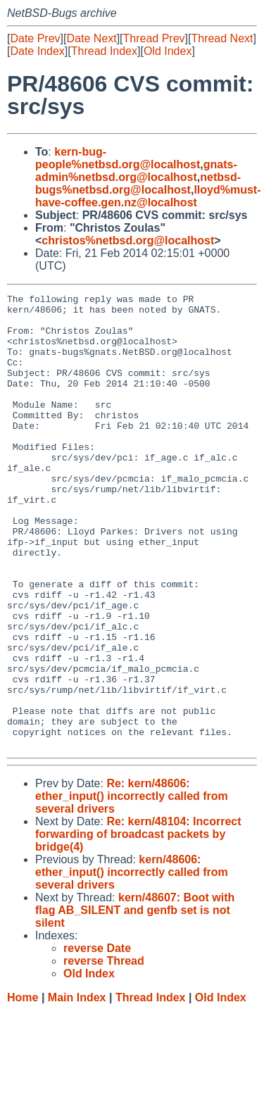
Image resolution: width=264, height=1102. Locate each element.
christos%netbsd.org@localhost (128, 240)
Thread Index (104, 51)
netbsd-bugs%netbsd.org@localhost (138, 183)
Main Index (77, 1088)
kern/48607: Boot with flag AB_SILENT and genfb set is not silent (134, 1001)
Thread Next (222, 38)
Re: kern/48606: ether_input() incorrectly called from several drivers (131, 887)
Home (22, 1088)
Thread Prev (154, 38)
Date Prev (35, 38)
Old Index (167, 51)
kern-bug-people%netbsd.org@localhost (117, 158)
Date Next (91, 38)
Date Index (37, 51)
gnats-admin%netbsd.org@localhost (136, 170)
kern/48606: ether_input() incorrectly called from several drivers (131, 963)
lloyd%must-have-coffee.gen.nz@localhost (148, 196)
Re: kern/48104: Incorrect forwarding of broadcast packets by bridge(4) (138, 925)
